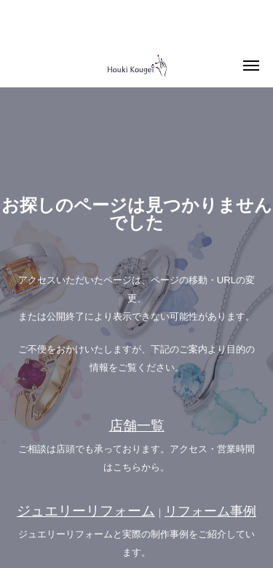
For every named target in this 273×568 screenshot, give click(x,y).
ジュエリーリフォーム (86, 510)
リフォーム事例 (210, 511)
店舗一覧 (137, 425)
